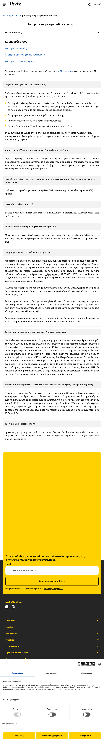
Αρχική (10, 15)
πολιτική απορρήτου (53, 589)
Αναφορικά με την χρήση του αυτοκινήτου (25, 54)
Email (8, 564)
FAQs (18, 15)
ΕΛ (4, 15)
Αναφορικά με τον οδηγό (16, 48)
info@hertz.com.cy (64, 71)
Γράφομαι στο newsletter (52, 581)
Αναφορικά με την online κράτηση (20, 61)
